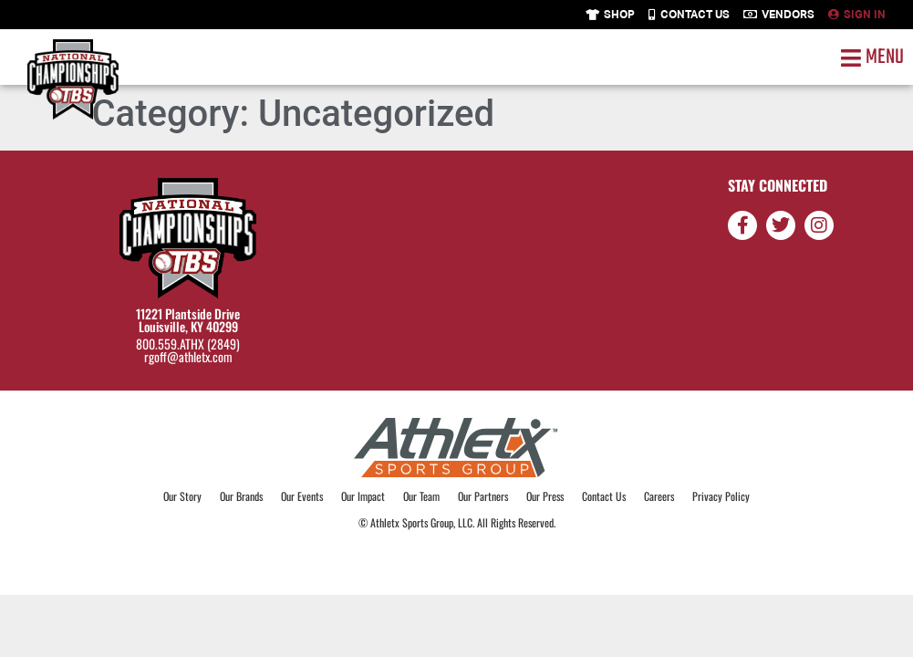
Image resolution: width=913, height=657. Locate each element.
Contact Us (604, 496)
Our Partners (483, 496)
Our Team (421, 496)
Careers (659, 496)
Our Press (545, 496)
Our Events (302, 496)
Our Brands (241, 496)
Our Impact (363, 496)
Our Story (182, 496)
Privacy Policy (721, 496)
